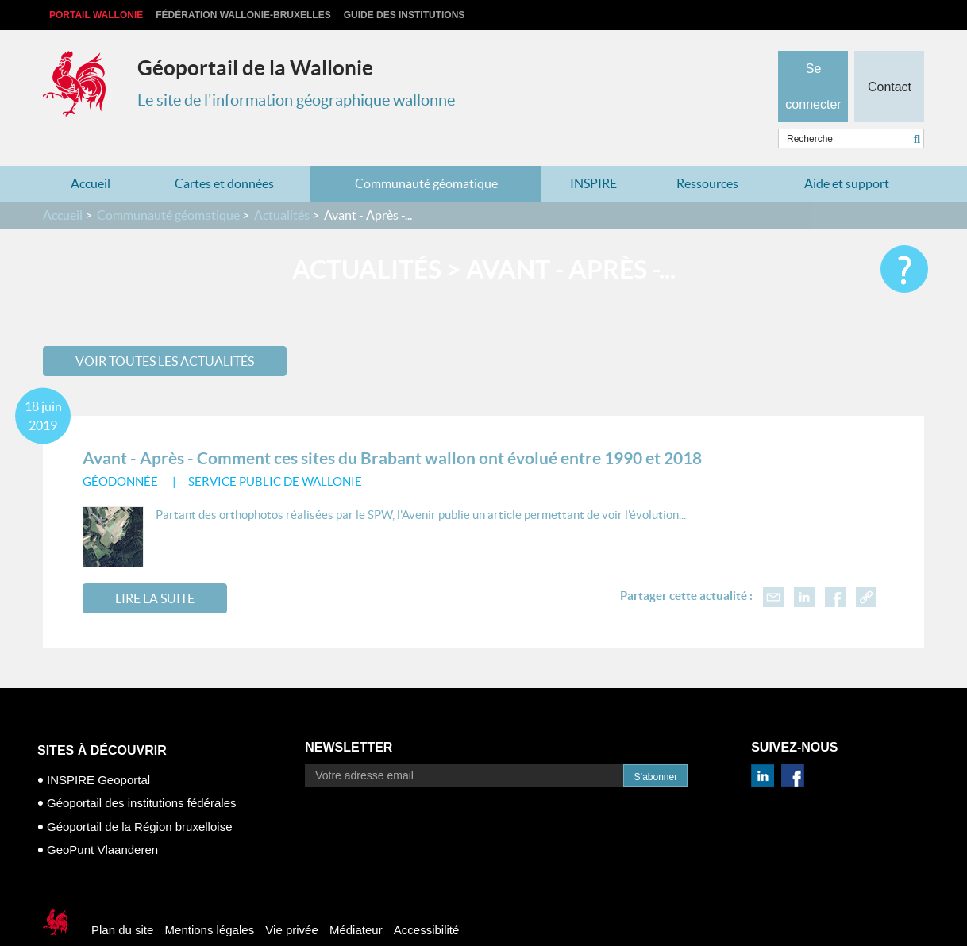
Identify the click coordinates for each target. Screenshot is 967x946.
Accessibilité (427, 899)
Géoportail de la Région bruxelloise (139, 795)
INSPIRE (593, 152)
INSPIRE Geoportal (98, 749)
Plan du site (122, 899)
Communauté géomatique (426, 152)
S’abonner (655, 746)
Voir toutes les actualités (164, 329)
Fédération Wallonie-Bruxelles (243, 15)
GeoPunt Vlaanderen (102, 818)
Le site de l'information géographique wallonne (296, 100)
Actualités (282, 184)
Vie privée (291, 899)
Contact (889, 60)
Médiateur (356, 899)
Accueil (90, 152)
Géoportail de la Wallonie (255, 67)
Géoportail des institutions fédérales (141, 772)
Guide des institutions (404, 15)
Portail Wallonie (96, 15)
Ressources (707, 152)
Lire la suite (155, 567)
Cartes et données (224, 152)
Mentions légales (210, 899)
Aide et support (846, 152)
